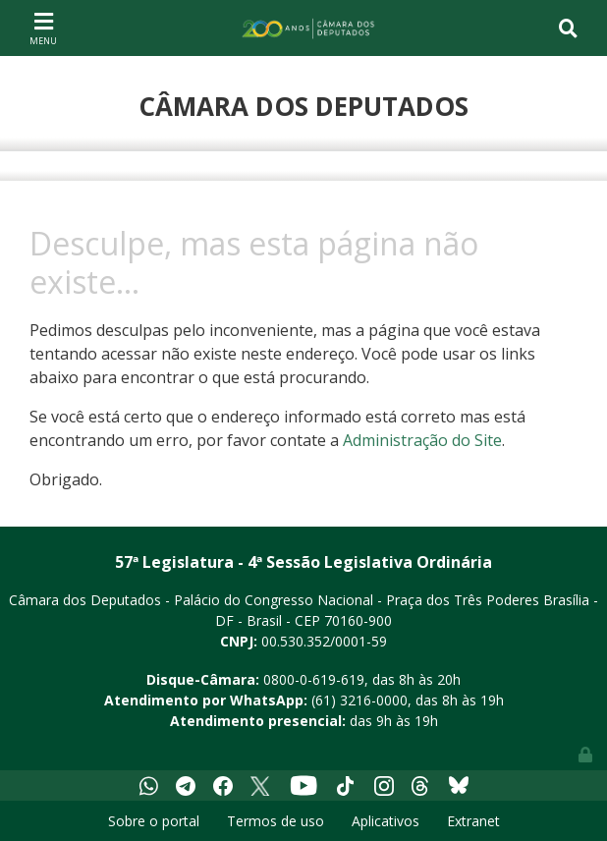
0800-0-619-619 (313, 679)
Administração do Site (422, 440)
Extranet (473, 821)
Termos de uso (275, 821)
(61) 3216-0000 (359, 700)
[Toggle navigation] (43, 27)
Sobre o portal (153, 821)
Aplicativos (385, 821)
